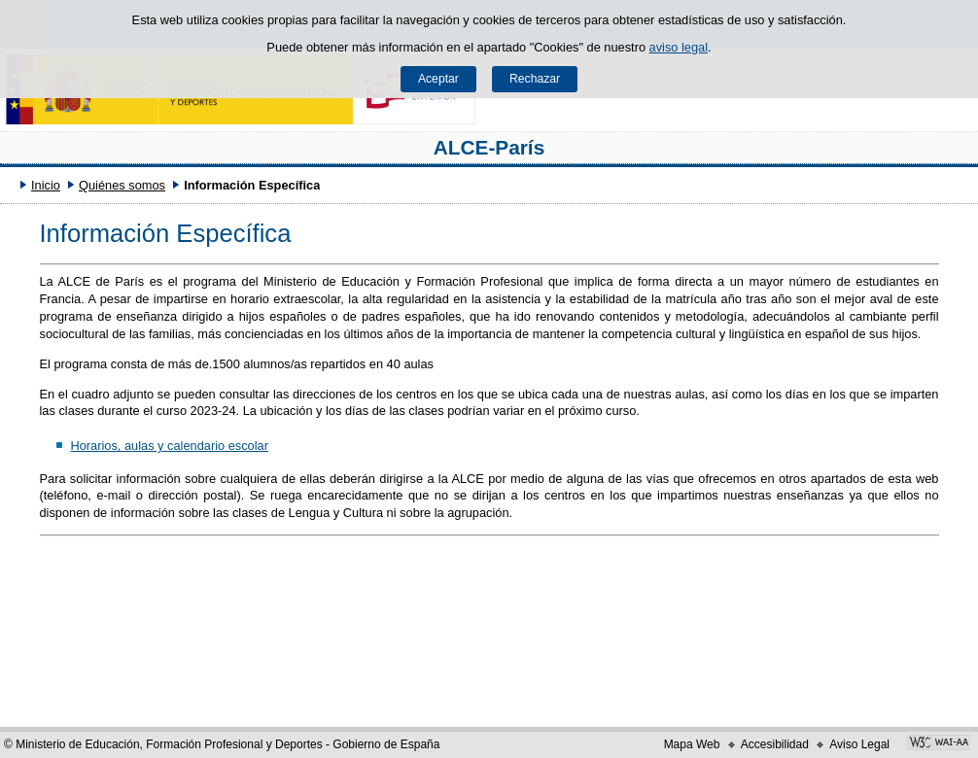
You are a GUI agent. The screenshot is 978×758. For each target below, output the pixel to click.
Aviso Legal (859, 744)
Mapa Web (692, 744)
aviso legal (678, 47)
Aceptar (438, 79)
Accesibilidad (775, 744)
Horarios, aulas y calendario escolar (168, 445)
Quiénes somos (122, 185)
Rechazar (534, 79)
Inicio (45, 185)
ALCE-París (489, 147)
